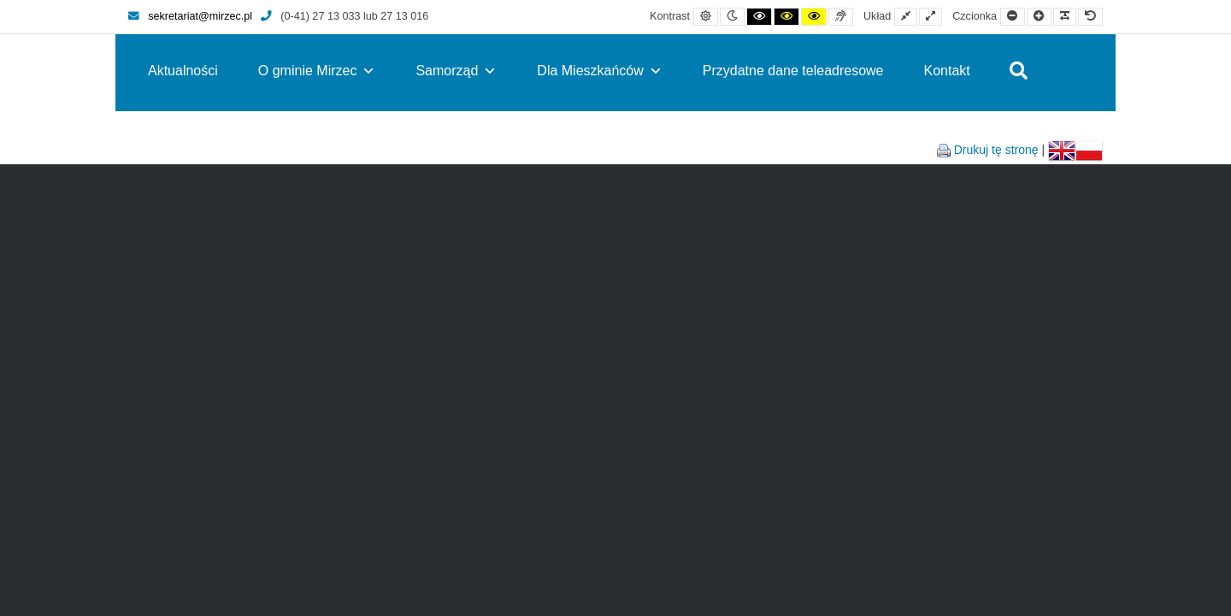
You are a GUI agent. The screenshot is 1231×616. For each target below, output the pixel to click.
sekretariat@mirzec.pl (190, 16)
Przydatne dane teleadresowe (793, 70)
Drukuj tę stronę (996, 150)
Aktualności (183, 70)
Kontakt (947, 70)
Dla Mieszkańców (599, 70)
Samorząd (456, 70)
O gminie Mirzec (317, 70)
